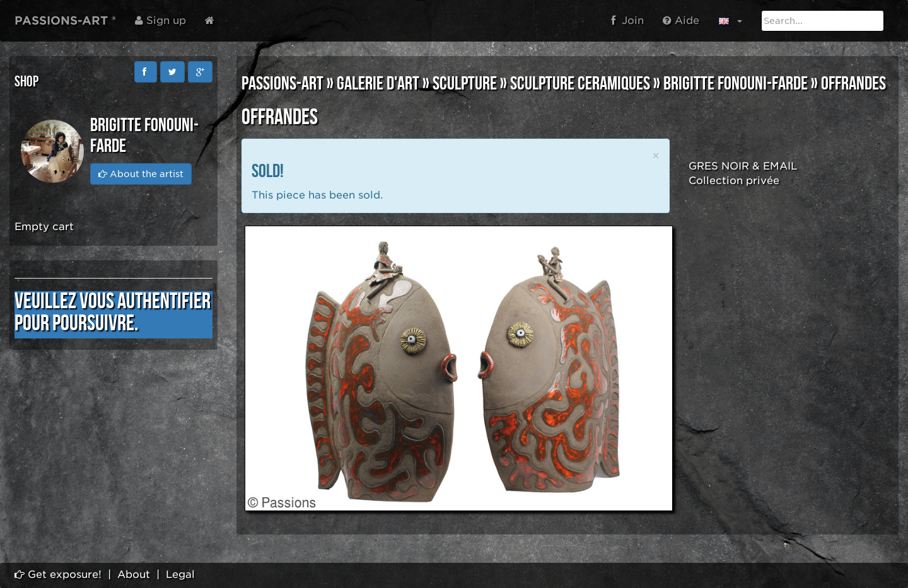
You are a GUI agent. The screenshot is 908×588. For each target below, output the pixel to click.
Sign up (160, 20)
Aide (681, 20)
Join (627, 20)
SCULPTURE (465, 83)
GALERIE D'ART (378, 83)
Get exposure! (58, 574)
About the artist (140, 174)
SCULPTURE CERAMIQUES (580, 83)
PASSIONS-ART (282, 83)
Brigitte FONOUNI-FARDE (735, 83)
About (133, 574)
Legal (180, 574)
